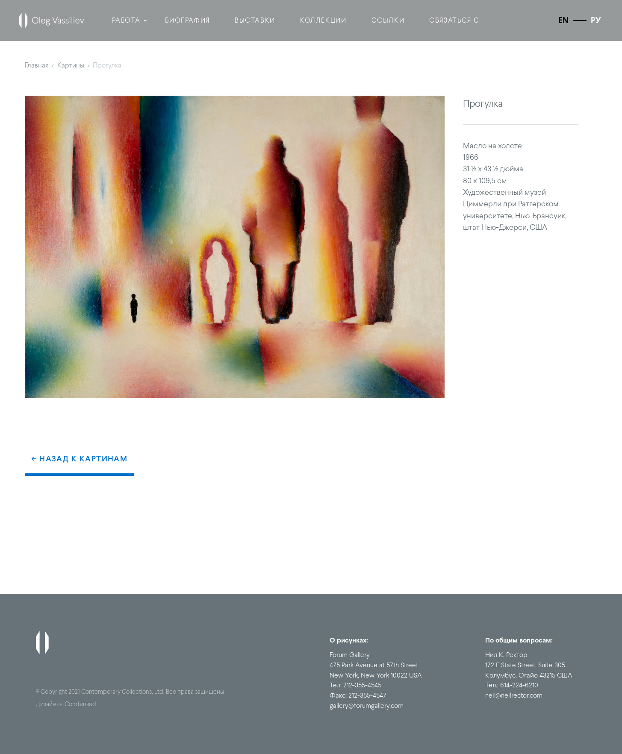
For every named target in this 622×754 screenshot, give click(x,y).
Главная (37, 65)
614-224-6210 (519, 685)
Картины (71, 65)
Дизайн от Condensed (66, 704)
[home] (52, 20)
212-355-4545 (362, 685)
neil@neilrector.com (513, 695)
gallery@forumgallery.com (367, 705)
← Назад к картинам (79, 458)
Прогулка (107, 65)
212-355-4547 (367, 695)
